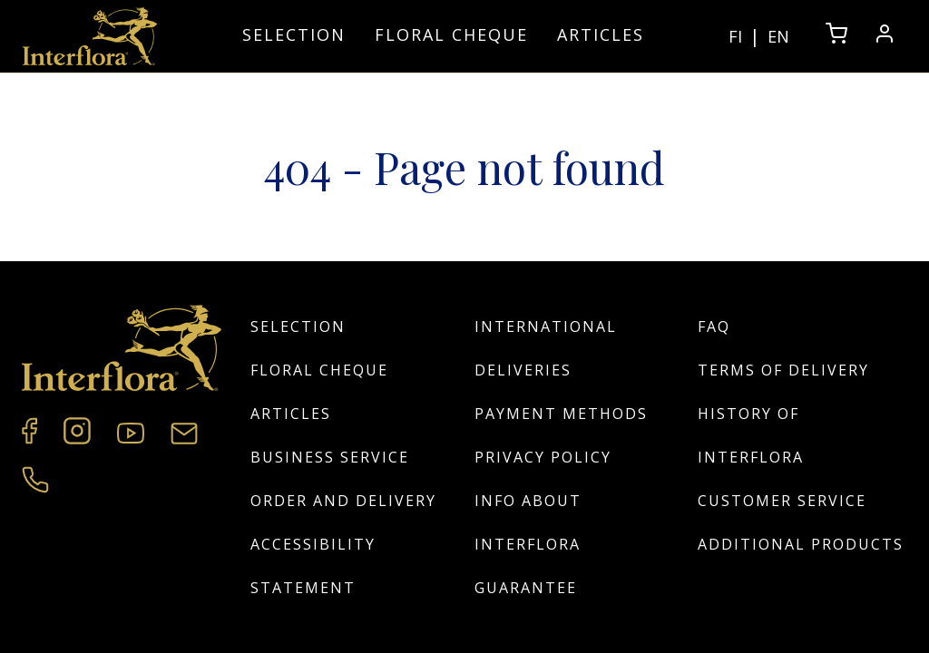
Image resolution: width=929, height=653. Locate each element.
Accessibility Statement (313, 566)
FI (735, 36)
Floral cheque (451, 34)
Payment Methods (561, 414)
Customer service (782, 501)
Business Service (329, 457)
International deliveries (545, 348)
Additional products (801, 544)
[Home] (90, 36)
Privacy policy (542, 457)
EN (778, 36)
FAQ (714, 326)
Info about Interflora (528, 522)
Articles (600, 34)
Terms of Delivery (783, 370)
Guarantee (525, 588)
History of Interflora (751, 435)
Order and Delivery (343, 501)
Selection (294, 34)
